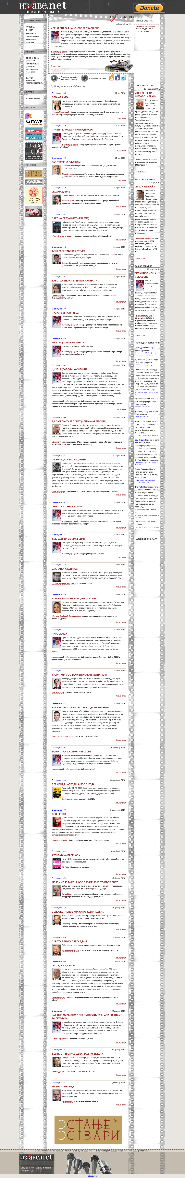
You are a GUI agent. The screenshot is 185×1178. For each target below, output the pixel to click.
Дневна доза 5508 (59, 748)
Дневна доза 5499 (59, 810)
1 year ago (149, 365)
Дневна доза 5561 (59, 277)
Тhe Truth (139, 487)
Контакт (30, 43)
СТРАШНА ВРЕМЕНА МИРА (144, 392)
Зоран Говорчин (142, 469)
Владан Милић (58, 997)
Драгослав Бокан (59, 840)
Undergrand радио (70, 799)
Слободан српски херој (145, 348)
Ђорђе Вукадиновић (61, 583)
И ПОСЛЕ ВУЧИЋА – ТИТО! (144, 527)
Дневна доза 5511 (59, 703)
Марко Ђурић (68, 201)
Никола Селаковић (70, 263)
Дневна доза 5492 (59, 851)
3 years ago (154, 435)
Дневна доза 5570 (59, 188)
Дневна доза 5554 (59, 338)
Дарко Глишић (58, 491)
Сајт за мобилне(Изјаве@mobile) (34, 80)
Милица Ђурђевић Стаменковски (66, 616)
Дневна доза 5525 (59, 565)
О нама (29, 30)
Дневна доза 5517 (59, 630)
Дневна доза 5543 (59, 456)
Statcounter (92, 1176)
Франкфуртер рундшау (62, 236)
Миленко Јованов (60, 737)
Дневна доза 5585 (59, 93)
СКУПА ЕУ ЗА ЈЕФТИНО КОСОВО (146, 515)
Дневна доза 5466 (59, 961)
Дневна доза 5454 (59, 1050)
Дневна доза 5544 (59, 417)
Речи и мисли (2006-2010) (105, 1151)
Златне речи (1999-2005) (127, 1151)
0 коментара (56, 66)
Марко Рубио (58, 692)
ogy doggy (139, 440)
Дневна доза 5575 (59, 158)
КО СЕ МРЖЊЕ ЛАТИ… (143, 417)
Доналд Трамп (58, 442)
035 (136, 370)
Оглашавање (32, 36)
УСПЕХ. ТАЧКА (140, 365)
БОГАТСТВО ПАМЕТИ (142, 435)
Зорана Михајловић (60, 112)
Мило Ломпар (68, 174)
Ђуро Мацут (67, 894)
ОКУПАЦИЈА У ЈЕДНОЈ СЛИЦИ (145, 462)
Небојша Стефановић (145, 239)
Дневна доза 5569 (59, 214)
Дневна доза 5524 (59, 594)
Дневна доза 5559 (59, 309)
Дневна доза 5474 (59, 937)
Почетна (30, 27)
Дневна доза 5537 (59, 535)
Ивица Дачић (58, 1072)
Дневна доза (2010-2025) (83, 1151)
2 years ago (154, 407)
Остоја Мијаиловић (70, 950)
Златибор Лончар (69, 924)
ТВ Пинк (65, 867)
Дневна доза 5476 (59, 878)
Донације (31, 40)
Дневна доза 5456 (59, 1011)
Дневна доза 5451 (59, 1083)
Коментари (121, 118)
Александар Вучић (59, 51)
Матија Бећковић (143, 160)
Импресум (31, 33)
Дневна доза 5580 (59, 126)
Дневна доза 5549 (59, 365)
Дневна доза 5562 (59, 247)
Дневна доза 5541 (59, 502)
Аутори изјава (33, 98)
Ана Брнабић (58, 295)
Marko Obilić (140, 421)
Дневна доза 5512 (59, 671)
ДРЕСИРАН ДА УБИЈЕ (142, 407)
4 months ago (149, 355)
